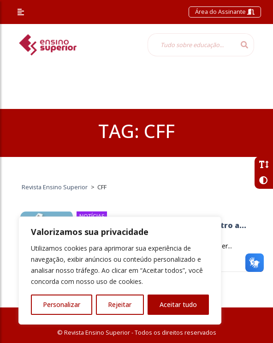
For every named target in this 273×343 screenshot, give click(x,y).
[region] (119, 271)
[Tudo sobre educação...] (191, 44)
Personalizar (61, 304)
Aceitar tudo (178, 304)
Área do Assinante (225, 11)
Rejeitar (119, 304)
